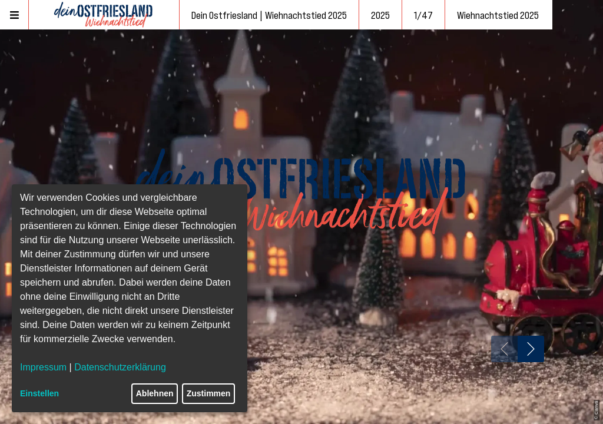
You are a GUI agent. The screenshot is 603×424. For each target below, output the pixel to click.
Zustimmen (209, 393)
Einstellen (39, 393)
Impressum (43, 367)
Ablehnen (155, 393)
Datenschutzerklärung (120, 367)
